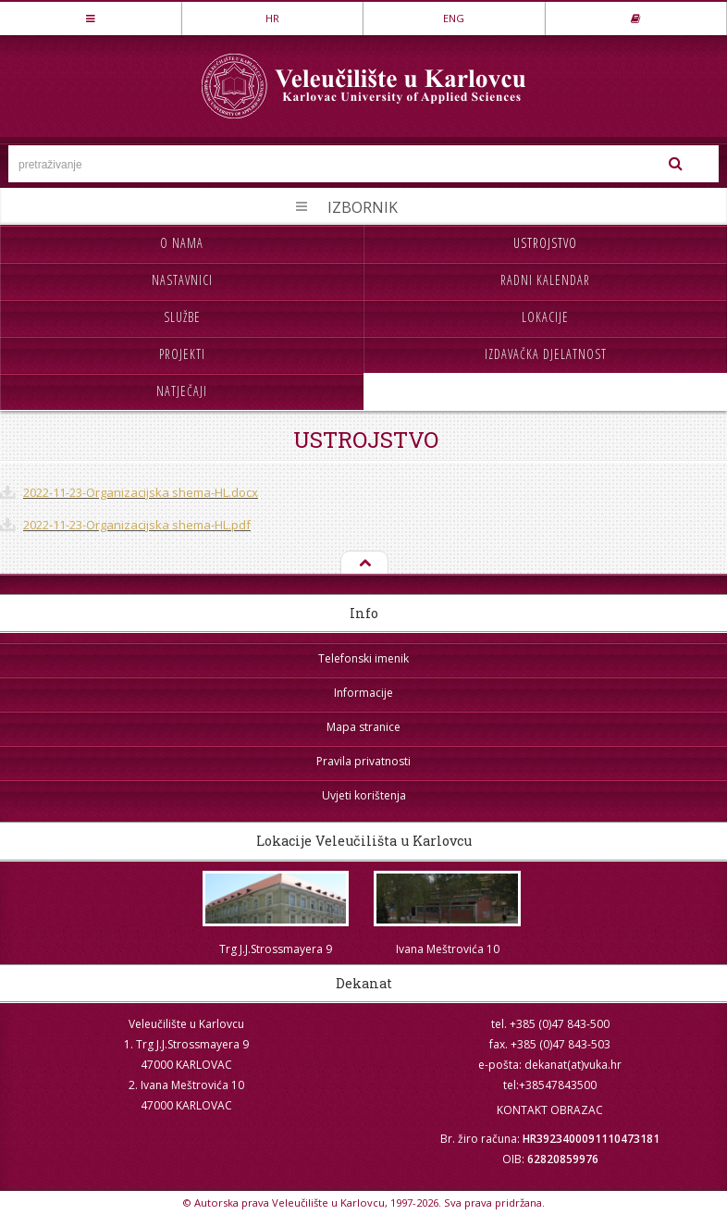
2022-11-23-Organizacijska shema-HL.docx (140, 492)
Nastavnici (182, 280)
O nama (181, 243)
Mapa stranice (363, 727)
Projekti (182, 354)
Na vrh (363, 563)
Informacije (363, 692)
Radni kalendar (545, 280)
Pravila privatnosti (363, 761)
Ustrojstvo (545, 243)
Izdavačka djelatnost (546, 354)
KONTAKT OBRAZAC (550, 1110)
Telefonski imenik (363, 658)
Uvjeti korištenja (364, 795)
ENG (453, 18)
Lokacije (545, 317)
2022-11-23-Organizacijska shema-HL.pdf (137, 524)
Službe (182, 317)
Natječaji (181, 391)
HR (272, 18)
